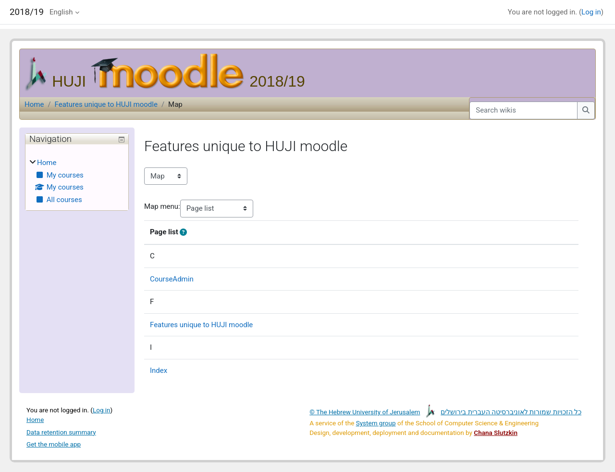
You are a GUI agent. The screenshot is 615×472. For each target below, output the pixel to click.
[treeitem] (76, 181)
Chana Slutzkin (495, 432)
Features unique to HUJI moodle (106, 104)
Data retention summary (61, 432)
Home (34, 104)
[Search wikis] (523, 110)
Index (158, 370)
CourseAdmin (172, 279)
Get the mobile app (53, 444)
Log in (591, 12)
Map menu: (162, 206)
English (61, 12)
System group (376, 423)
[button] (185, 233)
